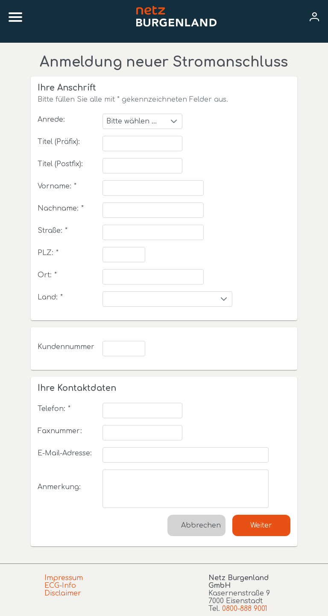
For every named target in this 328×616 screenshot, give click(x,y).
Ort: (47, 275)
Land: (50, 297)
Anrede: (51, 119)
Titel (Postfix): (60, 164)
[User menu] (314, 17)
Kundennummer (66, 347)
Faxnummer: (60, 431)
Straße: (52, 231)
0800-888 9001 (244, 609)
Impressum (63, 578)
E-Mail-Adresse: (65, 453)
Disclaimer (62, 593)
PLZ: (48, 253)
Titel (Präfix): (59, 142)
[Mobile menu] (15, 17)
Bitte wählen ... (131, 121)
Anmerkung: (59, 487)
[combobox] (142, 121)
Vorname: (57, 186)
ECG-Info (60, 586)
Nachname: (61, 208)
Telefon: (54, 409)
